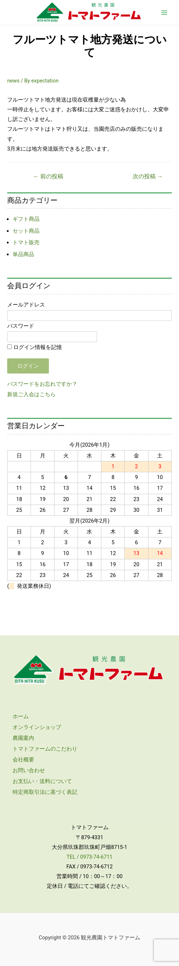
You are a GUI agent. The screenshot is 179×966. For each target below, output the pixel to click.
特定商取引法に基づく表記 (45, 792)
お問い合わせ (29, 770)
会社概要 (23, 759)
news (13, 80)
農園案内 (23, 738)
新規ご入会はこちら (31, 394)
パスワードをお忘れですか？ (42, 384)
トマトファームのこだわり (45, 749)
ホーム (21, 716)
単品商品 (23, 254)
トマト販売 (26, 242)
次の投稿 (147, 176)
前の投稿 (48, 176)
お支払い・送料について (42, 781)
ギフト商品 (26, 219)
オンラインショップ (37, 727)
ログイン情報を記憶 (34, 347)
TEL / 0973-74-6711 (89, 857)
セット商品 (26, 231)
